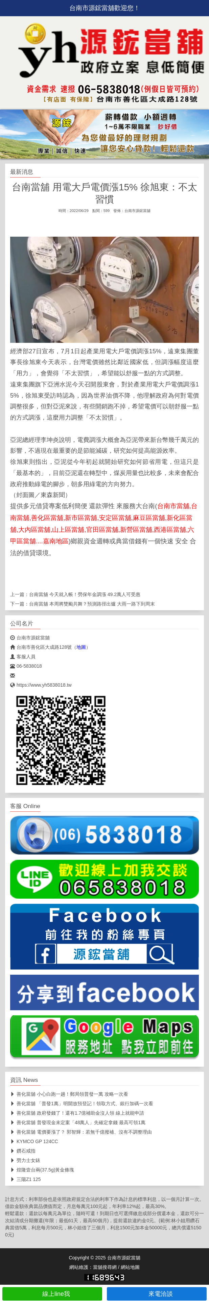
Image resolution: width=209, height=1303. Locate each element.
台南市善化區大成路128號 (41, 647)
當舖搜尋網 (105, 1267)
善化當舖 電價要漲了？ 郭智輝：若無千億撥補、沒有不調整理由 (81, 1132)
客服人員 (23, 656)
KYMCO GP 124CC (34, 1141)
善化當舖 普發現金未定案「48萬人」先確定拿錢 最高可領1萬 (77, 1122)
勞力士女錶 (25, 1160)
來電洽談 (157, 1293)
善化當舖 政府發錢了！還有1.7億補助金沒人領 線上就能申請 (77, 1113)
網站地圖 (130, 1267)
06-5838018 (26, 666)
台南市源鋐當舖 (137, 211)
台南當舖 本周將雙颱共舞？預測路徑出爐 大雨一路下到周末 (92, 604)
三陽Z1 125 (25, 1179)
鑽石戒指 (23, 1151)
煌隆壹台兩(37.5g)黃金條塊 (42, 1169)
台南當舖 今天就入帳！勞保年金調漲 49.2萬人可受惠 (84, 594)
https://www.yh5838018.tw (41, 685)
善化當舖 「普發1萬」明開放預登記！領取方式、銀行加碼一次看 (81, 1103)
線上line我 (52, 1293)
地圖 (81, 647)
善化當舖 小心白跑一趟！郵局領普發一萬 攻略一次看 (69, 1094)
